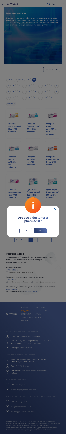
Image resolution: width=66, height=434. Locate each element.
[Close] (55, 209)
